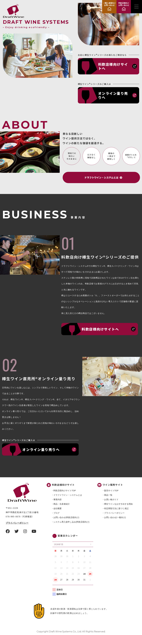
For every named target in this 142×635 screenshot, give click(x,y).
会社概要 (57, 508)
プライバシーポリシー (17, 523)
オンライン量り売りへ (113, 95)
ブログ (56, 513)
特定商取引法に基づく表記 (116, 508)
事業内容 (57, 499)
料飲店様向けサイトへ (113, 66)
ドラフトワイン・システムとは (67, 495)
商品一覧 (108, 495)
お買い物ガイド (111, 499)
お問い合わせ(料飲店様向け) (66, 517)
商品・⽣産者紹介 (61, 504)
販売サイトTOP (111, 490)
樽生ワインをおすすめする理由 (118, 504)
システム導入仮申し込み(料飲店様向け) (71, 522)
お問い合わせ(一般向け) (115, 517)
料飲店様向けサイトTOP (64, 490)
